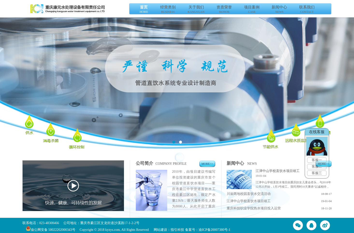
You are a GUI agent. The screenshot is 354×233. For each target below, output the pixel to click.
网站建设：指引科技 (169, 230)
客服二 (317, 166)
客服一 (317, 160)
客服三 (317, 173)
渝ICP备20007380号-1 (214, 230)
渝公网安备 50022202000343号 (51, 230)
